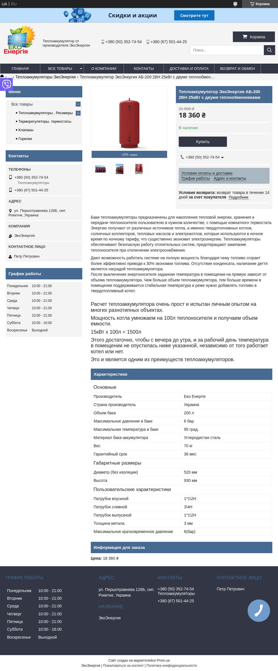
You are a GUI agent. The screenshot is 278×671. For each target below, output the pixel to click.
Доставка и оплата (189, 68)
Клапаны (25, 130)
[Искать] (269, 50)
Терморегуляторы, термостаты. (45, 121)
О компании (103, 68)
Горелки (25, 139)
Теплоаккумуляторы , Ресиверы (45, 113)
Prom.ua (163, 660)
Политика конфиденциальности (171, 666)
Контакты (144, 68)
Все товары (60, 68)
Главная (20, 68)
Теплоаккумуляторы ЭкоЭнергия (46, 77)
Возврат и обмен (237, 68)
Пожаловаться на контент (123, 666)
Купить (202, 141)
